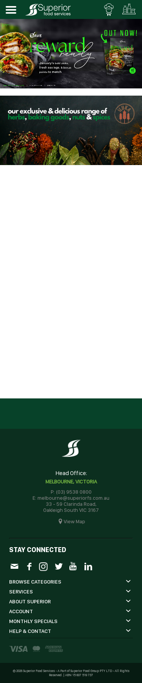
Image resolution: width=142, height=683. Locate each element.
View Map (74, 521)
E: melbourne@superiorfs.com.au (71, 498)
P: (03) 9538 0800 (71, 492)
